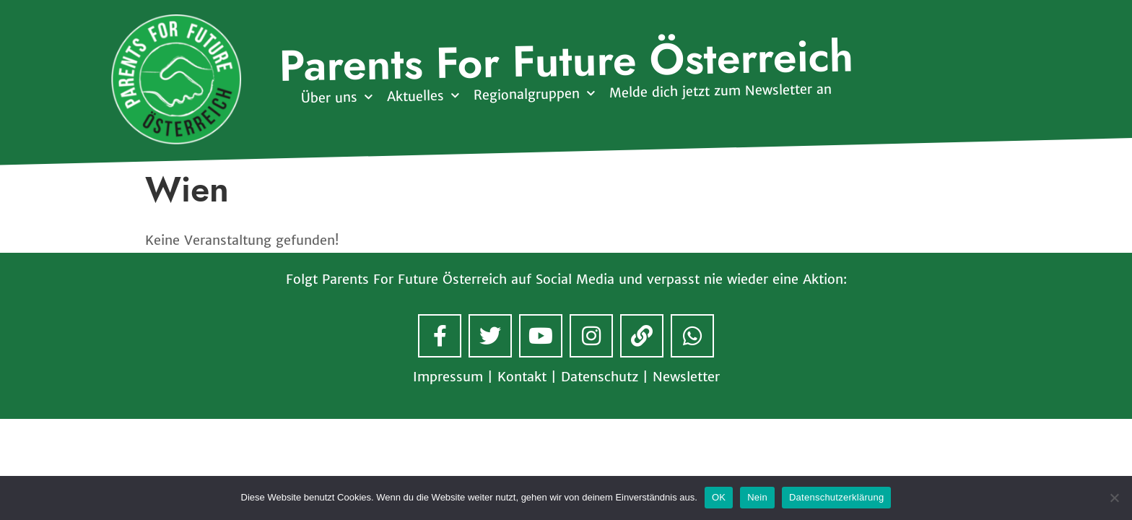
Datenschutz (599, 376)
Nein (757, 497)
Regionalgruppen (533, 94)
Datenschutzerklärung (836, 497)
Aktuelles (422, 96)
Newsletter (686, 376)
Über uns (336, 98)
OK (719, 497)
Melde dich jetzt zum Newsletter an (720, 91)
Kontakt (522, 376)
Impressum (448, 376)
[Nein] (1114, 497)
